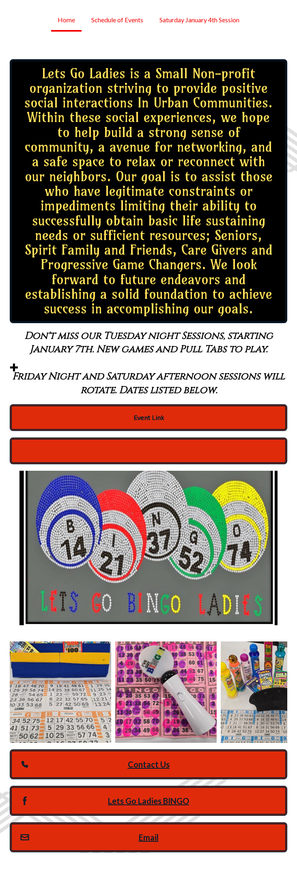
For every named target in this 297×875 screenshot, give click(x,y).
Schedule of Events (117, 20)
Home (66, 20)
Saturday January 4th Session (199, 20)
